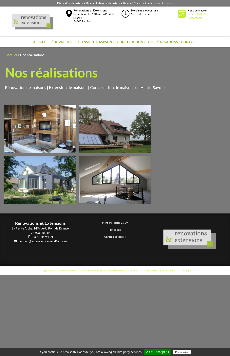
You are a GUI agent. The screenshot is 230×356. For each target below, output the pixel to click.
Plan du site (115, 229)
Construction (131, 42)
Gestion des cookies (115, 236)
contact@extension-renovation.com (43, 241)
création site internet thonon (161, 270)
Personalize (182, 352)
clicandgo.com (188, 270)
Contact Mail (194, 17)
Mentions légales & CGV (115, 222)
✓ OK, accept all (157, 352)
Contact (189, 42)
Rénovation (61, 42)
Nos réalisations (163, 42)
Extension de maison (95, 42)
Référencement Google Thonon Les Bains (103, 270)
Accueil (40, 42)
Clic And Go (136, 270)
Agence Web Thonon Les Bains (59, 270)
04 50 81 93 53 (196, 14)
